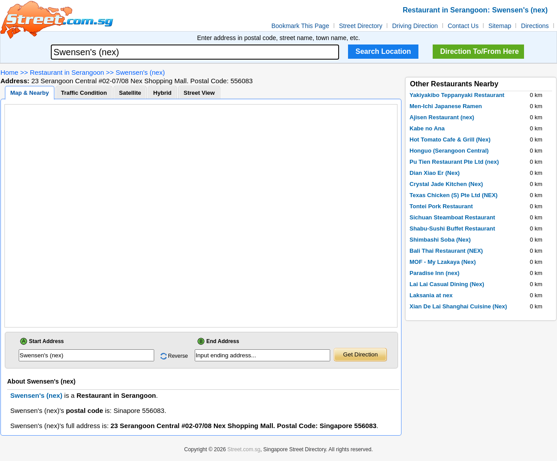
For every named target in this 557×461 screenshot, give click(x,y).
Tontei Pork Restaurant (441, 206)
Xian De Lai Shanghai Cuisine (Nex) (458, 306)
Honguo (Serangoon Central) (449, 150)
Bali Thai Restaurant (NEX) (446, 250)
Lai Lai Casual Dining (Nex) (447, 284)
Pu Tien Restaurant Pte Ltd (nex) (454, 161)
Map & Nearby (29, 92)
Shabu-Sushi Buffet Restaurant (452, 228)
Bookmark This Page (300, 25)
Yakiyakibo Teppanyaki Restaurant (457, 95)
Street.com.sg (243, 449)
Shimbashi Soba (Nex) (440, 239)
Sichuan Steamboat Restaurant (452, 217)
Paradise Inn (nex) (434, 273)
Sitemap (499, 25)
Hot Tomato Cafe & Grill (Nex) (450, 139)
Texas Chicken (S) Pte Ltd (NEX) (454, 195)
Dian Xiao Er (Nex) (435, 173)
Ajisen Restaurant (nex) (442, 117)
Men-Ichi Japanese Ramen (446, 106)
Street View (199, 92)
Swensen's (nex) (140, 72)
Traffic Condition (84, 92)
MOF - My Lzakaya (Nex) (443, 262)
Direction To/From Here (479, 51)
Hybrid (162, 92)
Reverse (178, 356)
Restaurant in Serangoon (67, 72)
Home (9, 72)
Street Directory (360, 25)
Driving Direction (415, 25)
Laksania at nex (431, 295)
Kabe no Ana (427, 128)
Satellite (130, 92)
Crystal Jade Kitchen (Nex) (446, 184)
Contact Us (463, 25)
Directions (535, 25)
